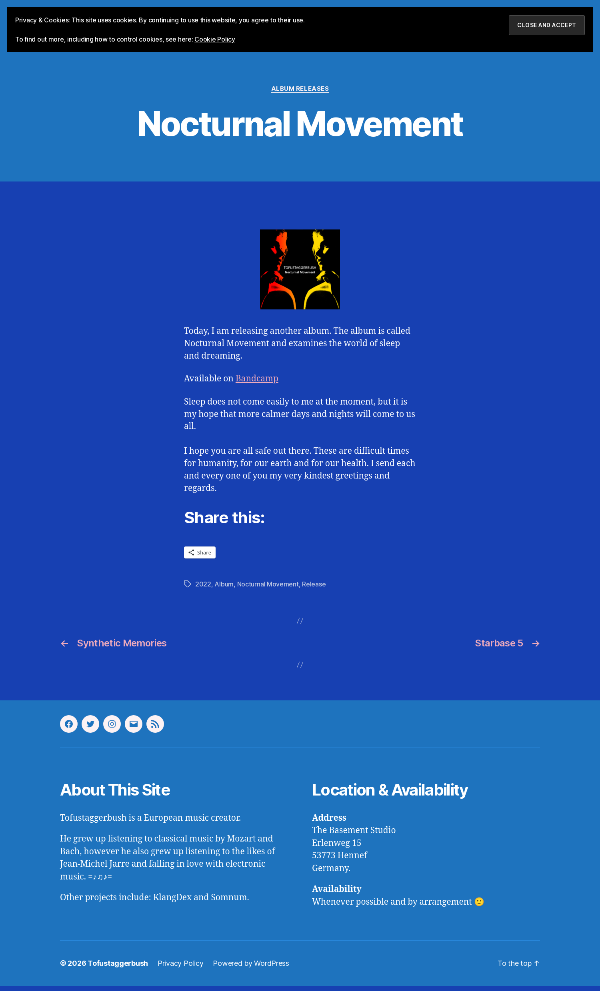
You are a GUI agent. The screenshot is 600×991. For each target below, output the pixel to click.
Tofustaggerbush (118, 968)
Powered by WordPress (251, 968)
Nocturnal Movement (268, 589)
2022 (203, 589)
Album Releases (300, 94)
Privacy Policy (180, 968)
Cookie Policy (214, 39)
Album (224, 589)
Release (314, 589)
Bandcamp (257, 384)
